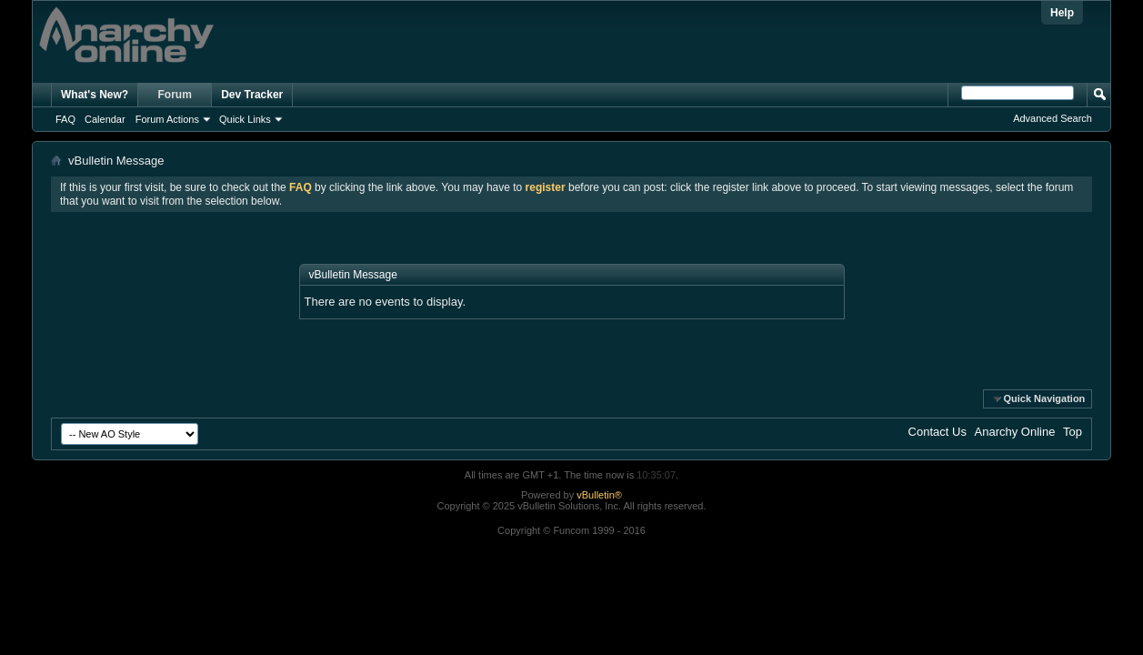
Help (1062, 12)
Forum (175, 94)
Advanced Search (1052, 118)
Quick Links (245, 119)
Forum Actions (167, 119)
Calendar (105, 119)
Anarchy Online (1015, 431)
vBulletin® (599, 494)
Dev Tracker (252, 94)
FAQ (65, 119)
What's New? (94, 94)
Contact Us (937, 431)
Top (1072, 431)
